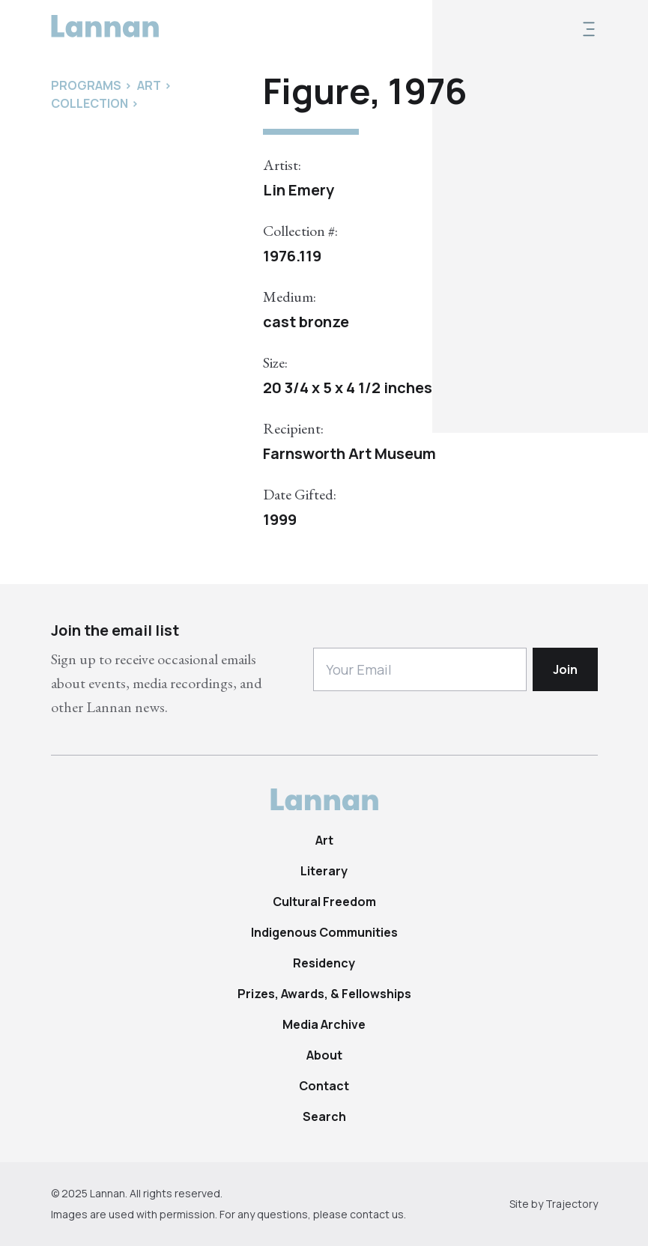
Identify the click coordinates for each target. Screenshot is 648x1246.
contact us (377, 1214)
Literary (324, 871)
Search (324, 1116)
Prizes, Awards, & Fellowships (324, 993)
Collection (89, 103)
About (324, 1055)
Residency (324, 963)
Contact (324, 1086)
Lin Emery (298, 190)
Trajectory (571, 1204)
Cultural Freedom (324, 901)
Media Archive (324, 1024)
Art (324, 840)
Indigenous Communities (324, 932)
